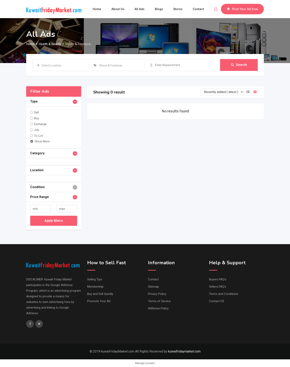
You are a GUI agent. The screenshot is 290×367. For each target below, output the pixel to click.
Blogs (159, 9)
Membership (95, 286)
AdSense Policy (158, 308)
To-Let (38, 136)
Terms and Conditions (223, 294)
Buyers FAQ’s (217, 279)
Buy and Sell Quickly (100, 294)
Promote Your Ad (98, 301)
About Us (117, 9)
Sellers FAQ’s (217, 286)
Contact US (216, 301)
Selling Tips (94, 279)
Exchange (40, 124)
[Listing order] (222, 92)
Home (96, 9)
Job (36, 130)
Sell (36, 112)
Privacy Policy (157, 294)
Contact (198, 9)
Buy (36, 118)
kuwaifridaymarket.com (184, 351)
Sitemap (153, 286)
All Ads (139, 9)
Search (239, 65)
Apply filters (54, 221)
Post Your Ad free (242, 9)
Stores (178, 9)
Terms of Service (159, 301)
